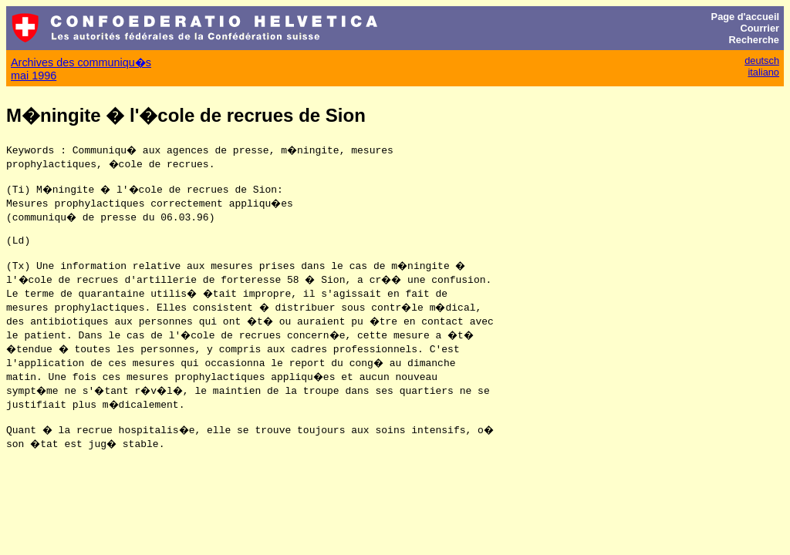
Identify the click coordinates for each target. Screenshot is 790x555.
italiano (763, 72)
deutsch (761, 60)
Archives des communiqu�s (81, 62)
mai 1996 (33, 75)
